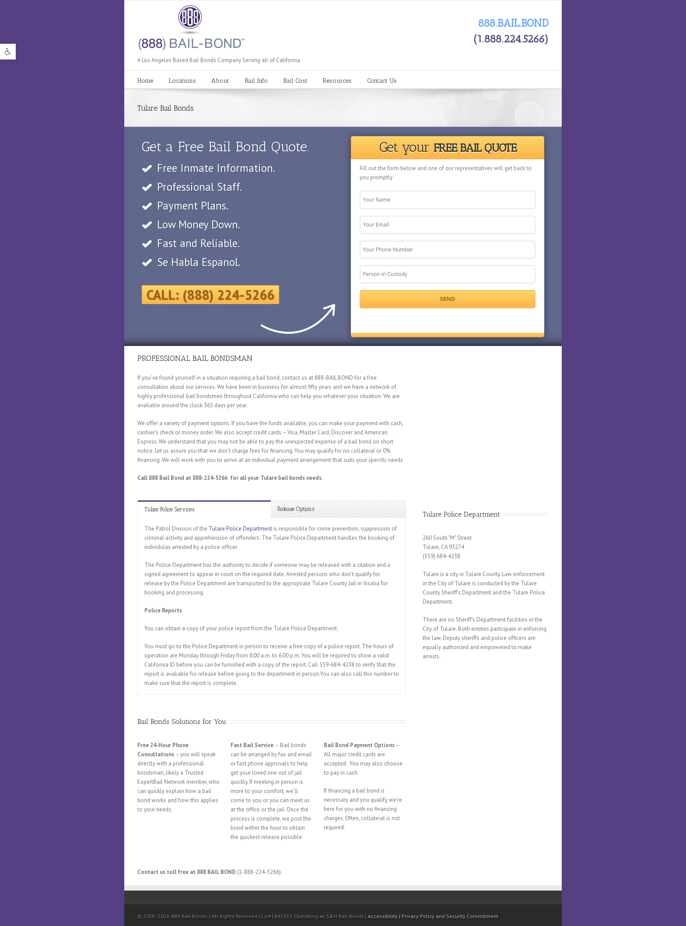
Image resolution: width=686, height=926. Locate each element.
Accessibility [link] (383, 916)
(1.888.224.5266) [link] (511, 38)
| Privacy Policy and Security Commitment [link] (448, 916)
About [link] (220, 80)
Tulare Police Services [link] (169, 509)
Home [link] (145, 80)
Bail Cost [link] (295, 80)
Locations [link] (182, 80)
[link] (8, 51)
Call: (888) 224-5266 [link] (210, 294)
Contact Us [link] (382, 80)
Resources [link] (337, 80)
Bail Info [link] (256, 80)
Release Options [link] (295, 509)
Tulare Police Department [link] (240, 528)
